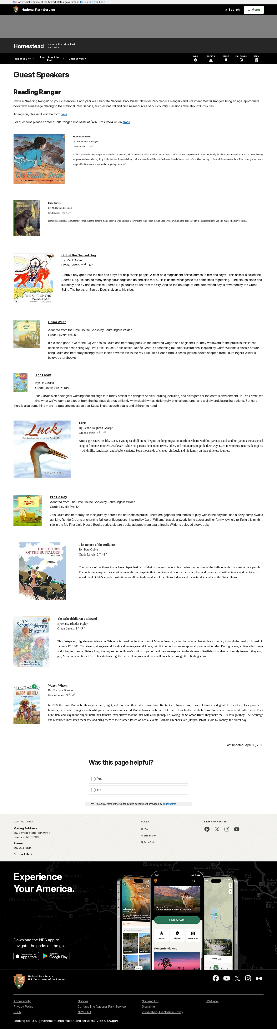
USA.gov (212, 1001)
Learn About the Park (52, 59)
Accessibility (22, 1001)
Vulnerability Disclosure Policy (162, 1012)
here (64, 114)
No (99, 790)
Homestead (28, 46)
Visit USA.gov (107, 1021)
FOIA (17, 1012)
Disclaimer (149, 1006)
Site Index (148, 835)
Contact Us (21, 854)
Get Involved (77, 58)
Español (147, 842)
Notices (83, 1001)
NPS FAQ (84, 1012)
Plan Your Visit (23, 58)
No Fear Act (150, 1001)
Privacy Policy (23, 1006)
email (126, 122)
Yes (99, 779)
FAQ (144, 828)
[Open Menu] (254, 10)
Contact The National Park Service (102, 1006)
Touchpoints (169, 803)
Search (232, 10)
